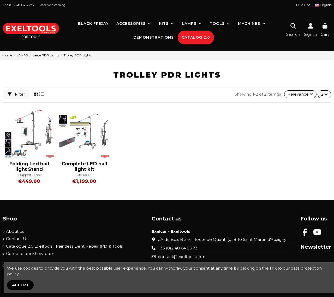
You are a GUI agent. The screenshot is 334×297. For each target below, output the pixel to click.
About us (15, 231)
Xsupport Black (29, 175)
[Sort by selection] (300, 94)
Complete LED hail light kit (84, 166)
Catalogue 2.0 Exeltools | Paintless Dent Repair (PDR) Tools (64, 246)
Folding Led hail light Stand (29, 166)
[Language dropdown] (323, 5)
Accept (20, 284)
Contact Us (17, 238)
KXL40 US (84, 175)
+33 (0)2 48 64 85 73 (19, 5)
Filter (16, 94)
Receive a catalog (52, 5)
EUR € (303, 5)
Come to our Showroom (30, 253)
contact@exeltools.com (181, 256)
